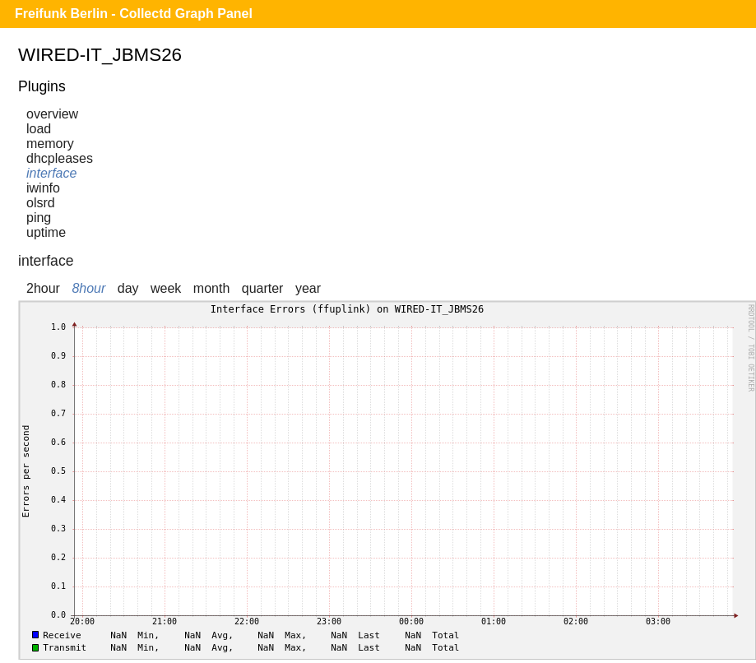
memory (50, 144)
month (211, 288)
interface (51, 173)
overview (52, 114)
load (38, 129)
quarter (263, 288)
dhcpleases (59, 158)
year (308, 288)
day (128, 288)
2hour (43, 288)
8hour (88, 288)
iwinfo (43, 188)
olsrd (40, 203)
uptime (46, 232)
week (166, 288)
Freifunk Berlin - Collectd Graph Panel (134, 14)
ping (38, 218)
